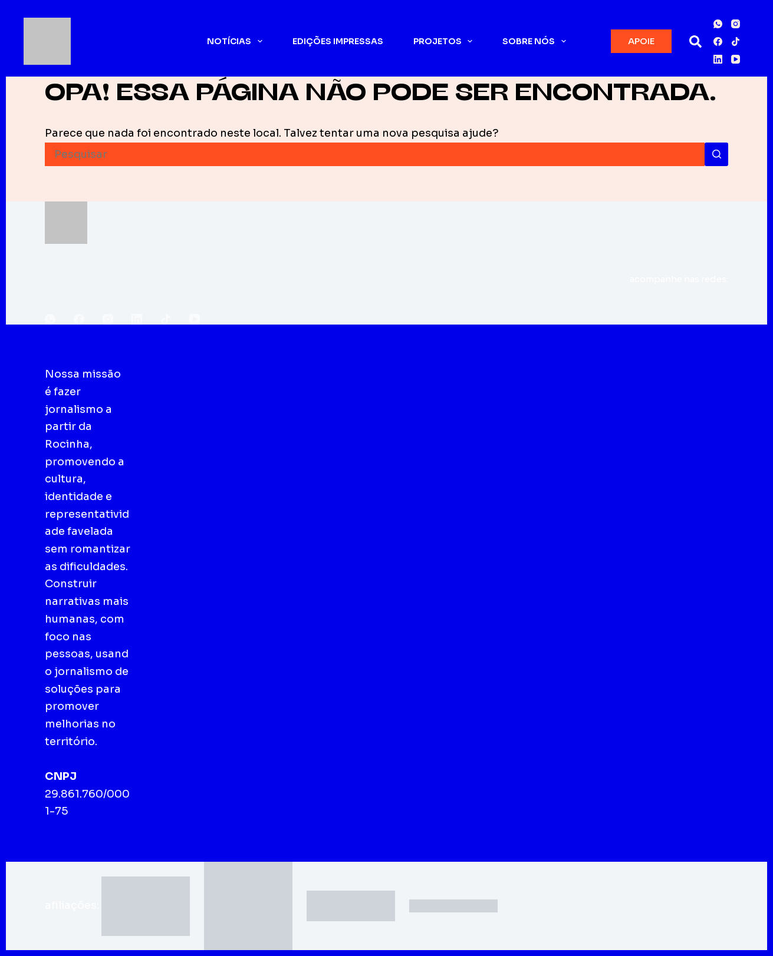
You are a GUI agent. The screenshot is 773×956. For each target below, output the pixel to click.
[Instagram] (735, 23)
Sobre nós (536, 41)
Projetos (445, 41)
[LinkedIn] (717, 59)
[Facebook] (717, 41)
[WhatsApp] (717, 23)
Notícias (237, 41)
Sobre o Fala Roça (187, 391)
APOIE (641, 41)
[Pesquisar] (695, 41)
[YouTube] (735, 59)
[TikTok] (735, 41)
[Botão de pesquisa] (716, 154)
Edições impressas (337, 41)
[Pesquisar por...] (375, 154)
